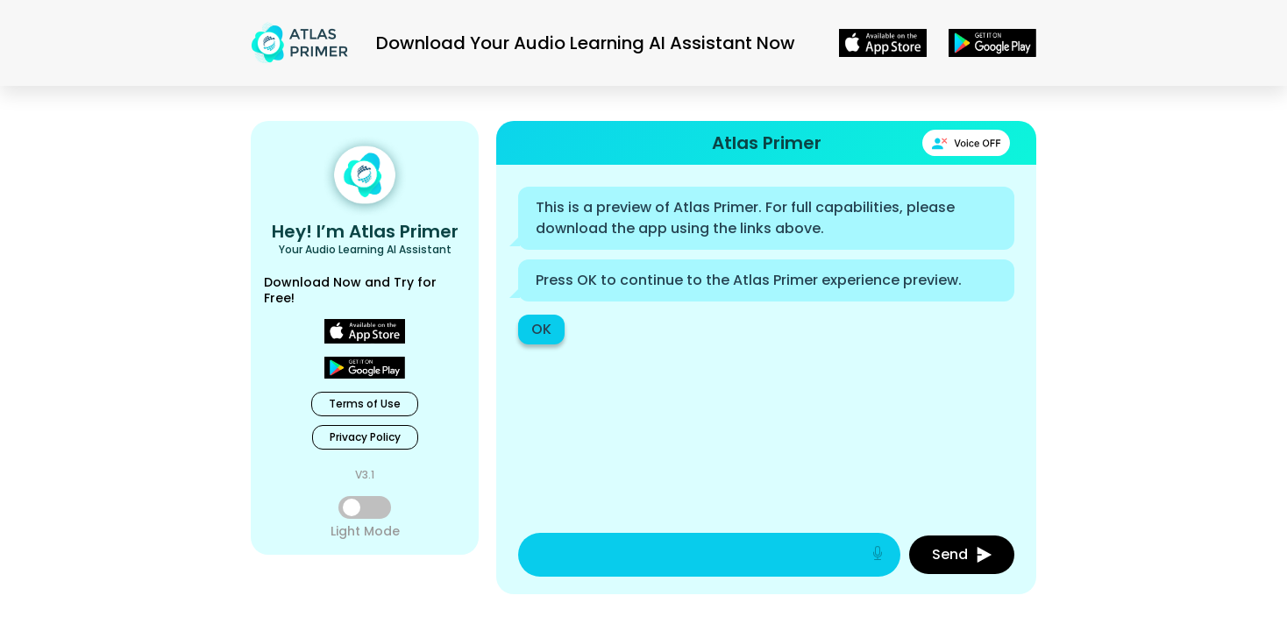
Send (962, 554)
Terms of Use (365, 403)
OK (541, 329)
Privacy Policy (365, 436)
